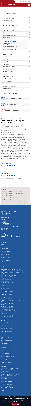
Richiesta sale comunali (8, 48)
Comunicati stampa (5, 377)
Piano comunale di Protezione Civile (8, 310)
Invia (4, 163)
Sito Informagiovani (5, 312)
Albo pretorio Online (5, 278)
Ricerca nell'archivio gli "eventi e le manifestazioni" (14, 201)
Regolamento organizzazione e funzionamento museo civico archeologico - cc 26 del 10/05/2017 (15, 150)
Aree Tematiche (9, 14)
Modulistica (3, 287)
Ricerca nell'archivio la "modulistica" (11, 195)
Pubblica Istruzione (7, 61)
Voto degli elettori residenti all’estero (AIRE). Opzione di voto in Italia (14, 270)
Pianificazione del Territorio (9, 27)
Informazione (5, 366)
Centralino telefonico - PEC (6, 276)
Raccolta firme (4, 372)
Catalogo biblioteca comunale (7, 291)
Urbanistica (5, 23)
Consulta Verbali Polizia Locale (7, 290)
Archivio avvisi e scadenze (6, 381)
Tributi (4, 74)
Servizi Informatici (7, 88)
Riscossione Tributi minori (8, 76)
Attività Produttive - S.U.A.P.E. (9, 30)
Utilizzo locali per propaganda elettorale (9, 275)
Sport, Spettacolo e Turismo (9, 66)
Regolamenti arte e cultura (9, 41)
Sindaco (2, 245)
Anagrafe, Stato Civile (7, 20)
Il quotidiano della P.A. (5, 383)
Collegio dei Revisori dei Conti (7, 261)
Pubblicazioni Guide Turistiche (7, 387)
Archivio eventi (4, 380)
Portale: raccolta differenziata (7, 309)
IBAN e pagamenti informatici (7, 306)
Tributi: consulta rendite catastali (8, 301)
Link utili (2, 389)
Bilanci (2, 244)
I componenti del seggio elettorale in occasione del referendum (13, 272)
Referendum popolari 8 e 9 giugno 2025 (9, 369)
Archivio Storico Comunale (9, 43)
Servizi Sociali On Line (5, 285)
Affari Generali (6, 64)
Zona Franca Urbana (7, 81)
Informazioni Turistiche (8, 71)
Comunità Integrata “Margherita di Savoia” (10, 368)
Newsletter (3, 390)
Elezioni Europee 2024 (5, 371)
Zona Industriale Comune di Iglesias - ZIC (12, 93)
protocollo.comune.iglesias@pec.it (12, 226)
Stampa (9, 163)
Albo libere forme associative (9, 49)
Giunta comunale (4, 247)
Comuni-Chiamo (4, 281)
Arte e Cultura (6, 40)
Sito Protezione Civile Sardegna (7, 315)
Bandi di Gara (4, 258)
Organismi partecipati (5, 260)
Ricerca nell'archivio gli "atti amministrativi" (13, 191)
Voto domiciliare (4, 273)
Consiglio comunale (5, 248)
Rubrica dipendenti (5, 292)
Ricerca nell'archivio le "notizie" (10, 197)
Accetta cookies (15, 404)
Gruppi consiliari (4, 253)
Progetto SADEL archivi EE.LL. (7, 282)
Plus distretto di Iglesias (6, 297)
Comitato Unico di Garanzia (9, 86)
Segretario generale (5, 254)
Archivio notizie (4, 378)
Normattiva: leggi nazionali (6, 384)
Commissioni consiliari (5, 251)
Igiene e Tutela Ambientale (9, 57)
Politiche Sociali (6, 37)
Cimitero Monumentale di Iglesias (10, 44)
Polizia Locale (6, 59)
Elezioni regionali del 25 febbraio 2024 (8, 375)
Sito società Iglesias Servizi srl (7, 307)
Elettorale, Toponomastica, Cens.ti (10, 25)
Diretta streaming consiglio (6, 294)
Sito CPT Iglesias (4, 313)
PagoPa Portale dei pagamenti (7, 304)
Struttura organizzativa (6, 257)
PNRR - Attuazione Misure (8, 18)
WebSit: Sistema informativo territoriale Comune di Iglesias (13, 300)
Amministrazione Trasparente (13, 98)
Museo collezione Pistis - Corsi (10, 46)
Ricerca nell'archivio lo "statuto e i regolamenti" (13, 193)
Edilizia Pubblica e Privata (8, 32)
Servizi (3, 266)
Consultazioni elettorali (8, 78)
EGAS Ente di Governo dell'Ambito (7, 316)
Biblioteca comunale (7, 54)
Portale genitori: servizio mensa (7, 295)
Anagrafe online (4, 284)
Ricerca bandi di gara (5, 288)
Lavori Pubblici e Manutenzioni (9, 35)
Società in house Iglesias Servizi (10, 83)
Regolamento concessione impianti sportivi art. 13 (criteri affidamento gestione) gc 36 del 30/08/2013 (13, 142)
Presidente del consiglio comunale (8, 250)
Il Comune (4, 242)
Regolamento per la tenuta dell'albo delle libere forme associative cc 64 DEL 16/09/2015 (14, 145)
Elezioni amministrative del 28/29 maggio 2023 (10, 374)
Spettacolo (5, 91)
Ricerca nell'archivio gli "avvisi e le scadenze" (13, 199)
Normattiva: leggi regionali (6, 386)
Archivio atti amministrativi (6, 279)
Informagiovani (6, 69)
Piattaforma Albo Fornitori (6, 298)
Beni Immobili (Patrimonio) (9, 52)
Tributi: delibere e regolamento (7, 303)
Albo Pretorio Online (11, 104)
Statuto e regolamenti (5, 256)
